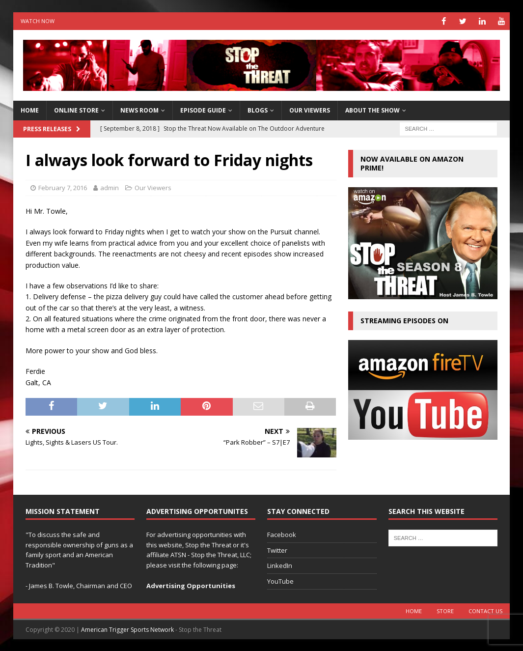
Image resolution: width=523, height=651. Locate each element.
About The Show (372, 110)
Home (414, 610)
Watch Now (38, 21)
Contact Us (485, 610)
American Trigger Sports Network (127, 629)
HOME (30, 110)
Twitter (277, 549)
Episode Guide (203, 110)
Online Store (76, 110)
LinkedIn (279, 565)
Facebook (281, 534)
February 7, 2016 (62, 187)
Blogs (258, 110)
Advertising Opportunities (190, 585)
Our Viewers (309, 110)
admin (109, 187)
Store (445, 610)
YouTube (280, 581)
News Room (139, 110)
